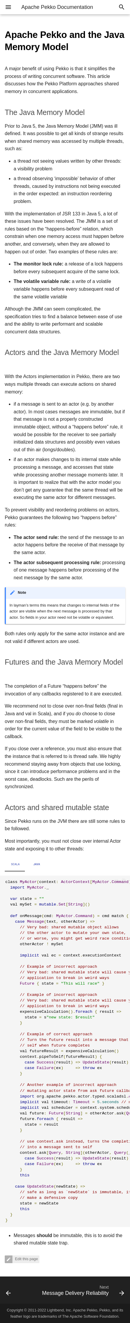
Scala (15, 864)
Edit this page (26, 1259)
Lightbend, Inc (59, 1310)
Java (36, 864)
